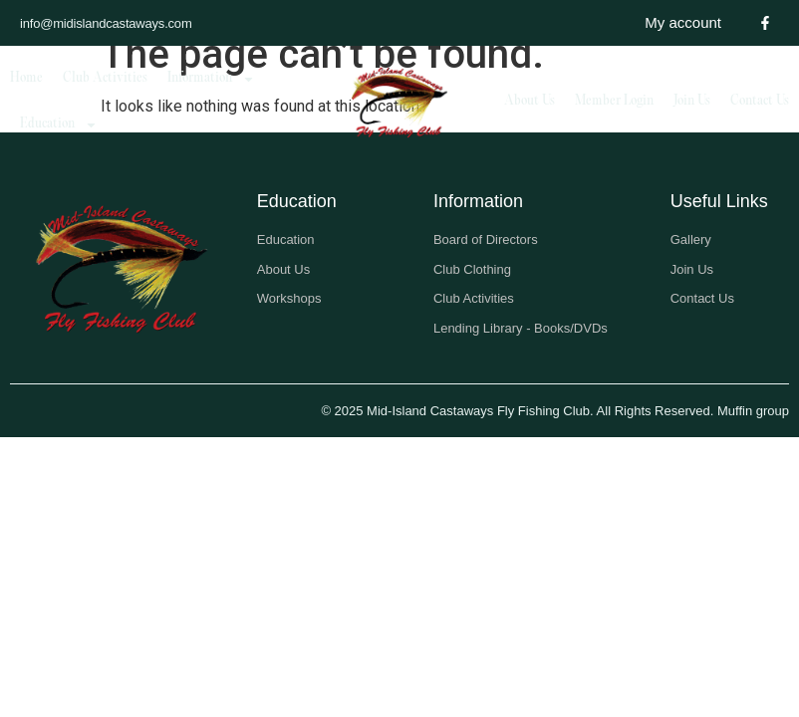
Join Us (691, 101)
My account (683, 22)
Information (211, 79)
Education (59, 125)
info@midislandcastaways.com (106, 23)
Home (26, 78)
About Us (529, 101)
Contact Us (759, 101)
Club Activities (105, 78)
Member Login (614, 101)
